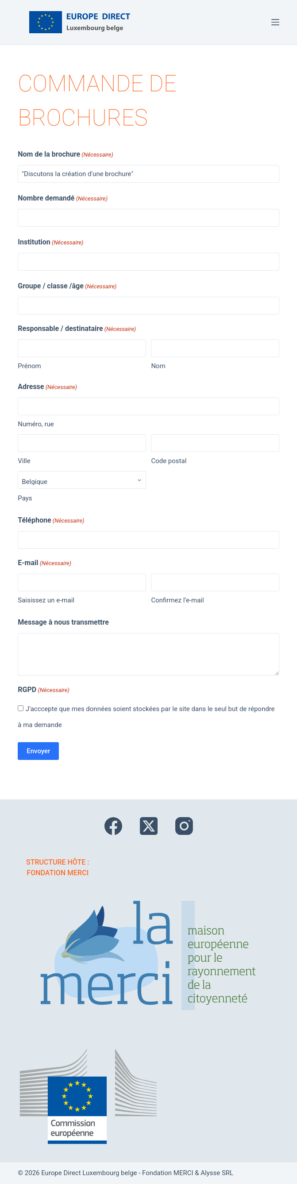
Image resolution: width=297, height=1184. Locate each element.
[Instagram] (184, 826)
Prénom (29, 366)
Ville (24, 461)
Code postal (168, 461)
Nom (158, 366)
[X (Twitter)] (149, 826)
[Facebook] (113, 826)
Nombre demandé (63, 199)
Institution (50, 242)
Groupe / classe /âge (67, 286)
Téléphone (51, 521)
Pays (25, 498)
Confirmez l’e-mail (177, 600)
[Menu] (275, 22)
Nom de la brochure (65, 155)
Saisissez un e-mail (46, 600)
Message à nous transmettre (63, 622)
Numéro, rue (36, 424)
